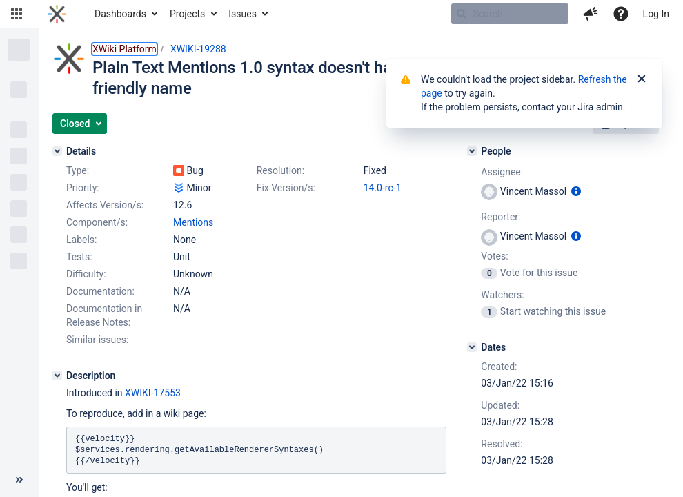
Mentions (193, 222)
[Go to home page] (57, 14)
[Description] (57, 375)
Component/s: (97, 222)
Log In (656, 13)
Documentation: (100, 291)
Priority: (82, 187)
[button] (16, 14)
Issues (242, 13)
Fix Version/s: (286, 187)
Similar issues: (97, 339)
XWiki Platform (124, 49)
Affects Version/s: (104, 205)
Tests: (79, 256)
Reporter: (500, 216)
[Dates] (472, 347)
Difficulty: (86, 274)
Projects (187, 13)
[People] (472, 151)
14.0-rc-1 (383, 187)
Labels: (81, 239)
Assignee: (502, 171)
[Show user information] (576, 191)
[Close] (642, 79)
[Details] (57, 151)
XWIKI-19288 (198, 49)
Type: (77, 170)
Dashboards (120, 13)
